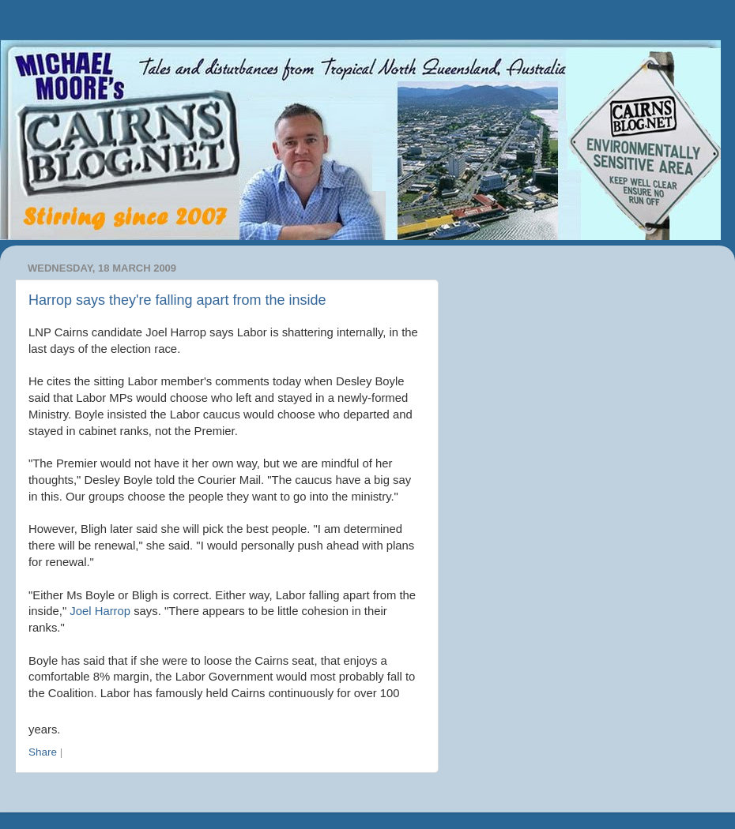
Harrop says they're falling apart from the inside (177, 300)
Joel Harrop (100, 611)
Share (42, 752)
